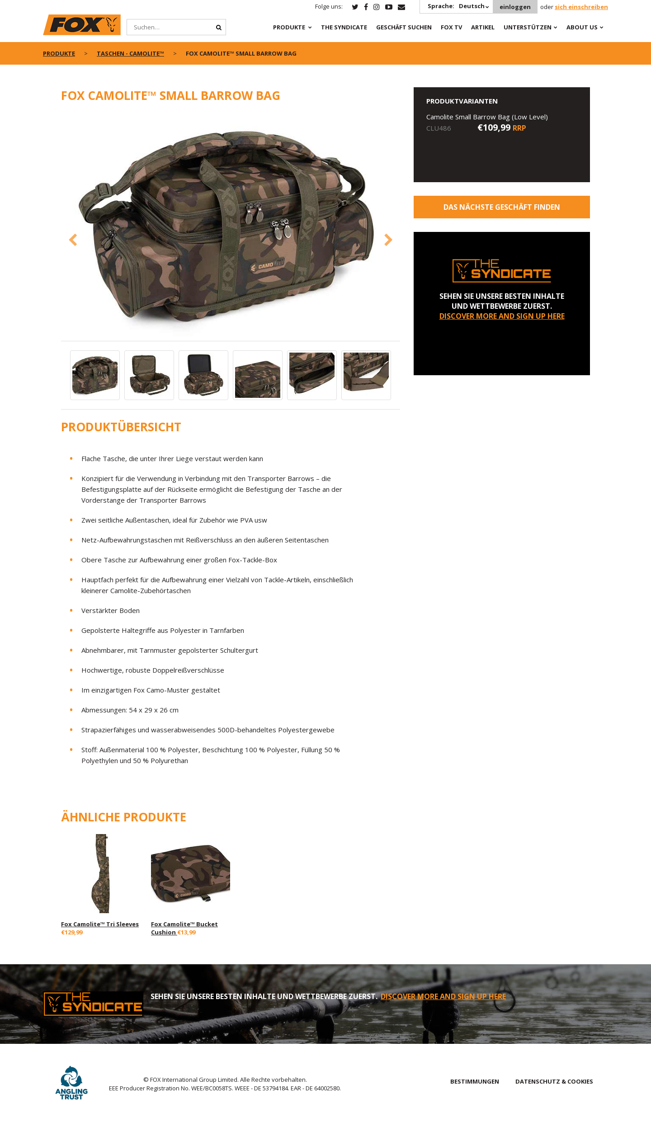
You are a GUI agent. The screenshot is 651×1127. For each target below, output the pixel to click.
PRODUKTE (289, 27)
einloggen (515, 7)
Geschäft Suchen (404, 27)
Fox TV (451, 27)
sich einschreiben (581, 7)
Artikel (483, 27)
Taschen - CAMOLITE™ (130, 53)
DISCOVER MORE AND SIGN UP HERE (502, 316)
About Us (582, 27)
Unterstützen (528, 27)
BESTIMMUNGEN (474, 1081)
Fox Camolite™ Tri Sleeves (100, 924)
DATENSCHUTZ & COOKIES (554, 1081)
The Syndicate (344, 27)
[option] (230, 227)
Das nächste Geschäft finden (501, 207)
